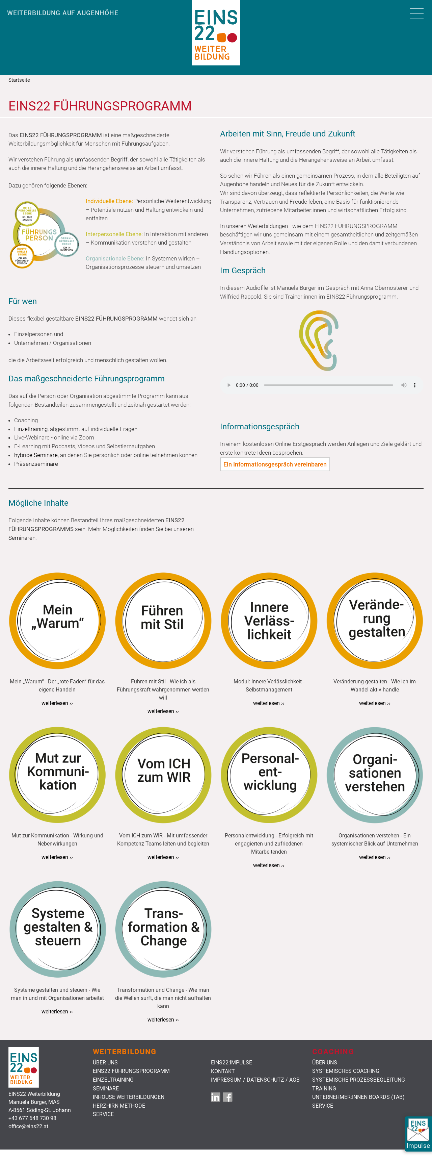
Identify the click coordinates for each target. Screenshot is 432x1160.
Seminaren (21, 537)
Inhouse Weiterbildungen (128, 1097)
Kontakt (223, 1071)
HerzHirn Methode (119, 1106)
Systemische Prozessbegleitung (358, 1080)
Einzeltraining (113, 1080)
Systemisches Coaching (345, 1071)
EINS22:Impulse (231, 1063)
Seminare (106, 1089)
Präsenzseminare (36, 463)
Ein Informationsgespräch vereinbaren (275, 464)
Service (103, 1114)
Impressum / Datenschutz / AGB (255, 1080)
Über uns (105, 1063)
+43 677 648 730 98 (32, 1118)
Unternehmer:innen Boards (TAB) (358, 1097)
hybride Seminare (36, 455)
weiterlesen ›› (57, 703)
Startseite (19, 80)
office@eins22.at (28, 1126)
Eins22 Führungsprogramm (131, 1071)
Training (324, 1089)
